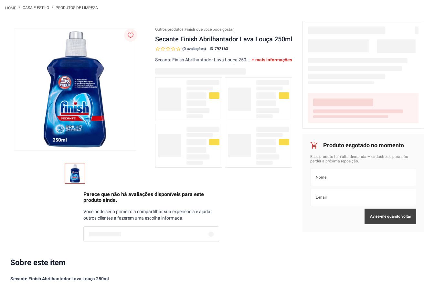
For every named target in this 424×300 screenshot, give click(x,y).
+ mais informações (272, 59)
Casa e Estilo (36, 7)
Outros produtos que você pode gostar (194, 29)
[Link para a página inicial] (10, 7)
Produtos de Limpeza (77, 7)
